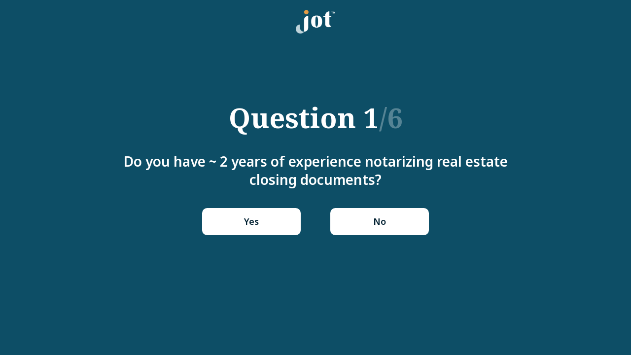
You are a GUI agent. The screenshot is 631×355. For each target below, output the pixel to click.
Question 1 (316, 117)
